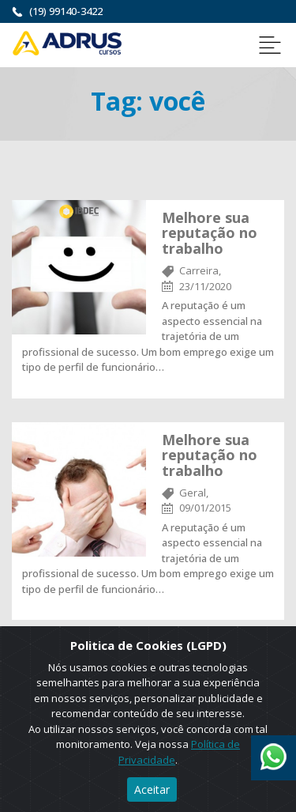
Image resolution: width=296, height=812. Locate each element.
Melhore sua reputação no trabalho (209, 233)
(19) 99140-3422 (66, 11)
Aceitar (152, 789)
